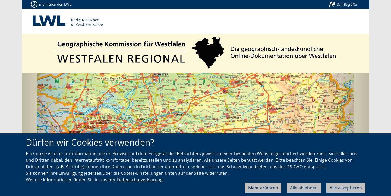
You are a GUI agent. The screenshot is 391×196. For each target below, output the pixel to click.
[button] (48, 105)
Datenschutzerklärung (140, 180)
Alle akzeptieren (346, 188)
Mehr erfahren (263, 188)
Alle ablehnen (304, 188)
